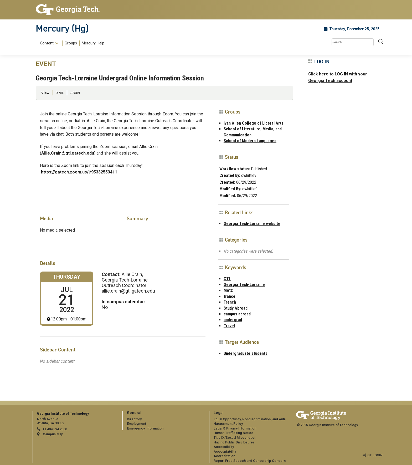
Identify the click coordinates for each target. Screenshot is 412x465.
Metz (228, 290)
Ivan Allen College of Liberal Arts (254, 123)
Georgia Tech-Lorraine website (252, 223)
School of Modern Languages (250, 140)
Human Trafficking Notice (233, 433)
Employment (136, 424)
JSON (75, 93)
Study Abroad (236, 308)
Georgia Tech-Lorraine (244, 284)
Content (47, 43)
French (230, 302)
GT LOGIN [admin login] (375, 455)
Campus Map (53, 434)
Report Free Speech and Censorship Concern (250, 461)
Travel (229, 325)
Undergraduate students (245, 353)
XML (60, 93)
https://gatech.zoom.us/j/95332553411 (79, 172)
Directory (134, 419)
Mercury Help (93, 43)
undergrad (233, 319)
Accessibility (224, 447)
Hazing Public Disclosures (234, 442)
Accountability (225, 451)
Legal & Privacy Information (235, 428)
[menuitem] (71, 43)
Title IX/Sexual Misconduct (234, 438)
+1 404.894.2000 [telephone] (55, 429)
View (45, 93)
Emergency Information (145, 428)
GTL (227, 278)
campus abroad (237, 313)
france (229, 296)
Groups (71, 43)
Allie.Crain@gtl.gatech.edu (67, 153)
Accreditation (224, 456)
